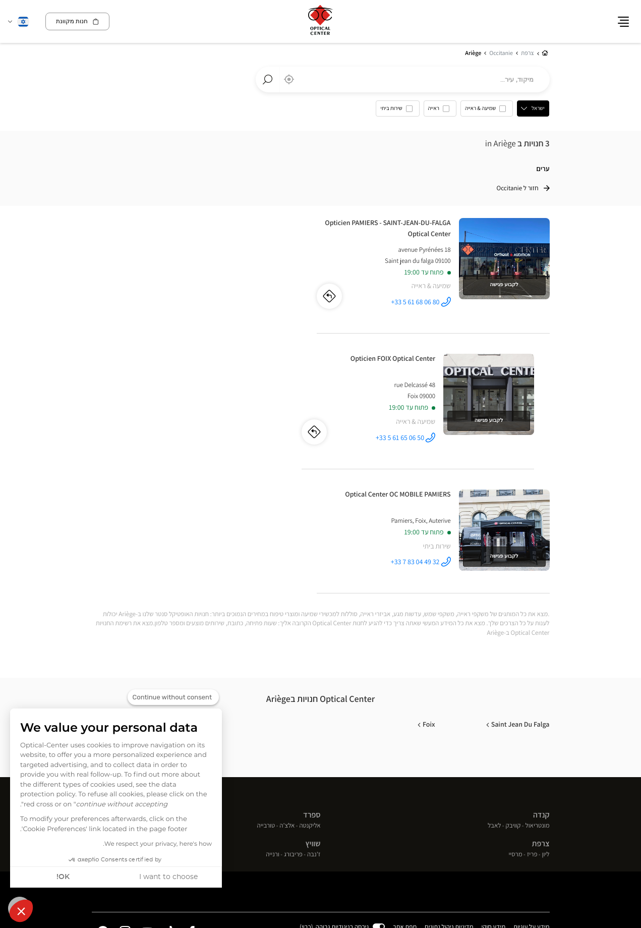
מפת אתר (405, 791)
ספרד (311, 679)
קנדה (541, 679)
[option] (487, 111)
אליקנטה (309, 690)
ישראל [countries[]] (538, 108)
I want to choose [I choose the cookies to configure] (168, 877)
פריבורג (293, 719)
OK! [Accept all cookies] (63, 877)
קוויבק (513, 690)
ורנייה (272, 719)
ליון (546, 719)
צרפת (541, 708)
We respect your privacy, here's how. (157, 844)
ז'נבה (314, 719)
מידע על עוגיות (531, 791)
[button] (21, 911)
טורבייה (266, 690)
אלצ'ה (287, 690)
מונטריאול (538, 690)
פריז (532, 719)
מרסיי (515, 719)
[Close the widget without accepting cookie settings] (173, 697)
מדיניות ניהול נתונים (449, 791)
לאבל (494, 690)
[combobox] (403, 80)
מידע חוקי (494, 791)
